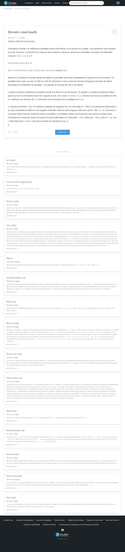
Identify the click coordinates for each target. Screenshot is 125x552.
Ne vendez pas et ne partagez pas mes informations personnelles (79, 524)
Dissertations (29, 3)
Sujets (37, 3)
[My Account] (118, 3)
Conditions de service (49, 524)
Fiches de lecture (47, 3)
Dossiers (57, 3)
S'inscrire (65, 3)
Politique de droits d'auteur (76, 520)
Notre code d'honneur (112, 520)
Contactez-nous (8, 520)
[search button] (102, 3)
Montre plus (62, 132)
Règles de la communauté (95, 520)
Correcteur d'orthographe (44, 520)
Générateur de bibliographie (24, 520)
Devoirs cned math (22, 8)
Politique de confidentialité (32, 524)
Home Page (8, 8)
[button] (114, 33)
